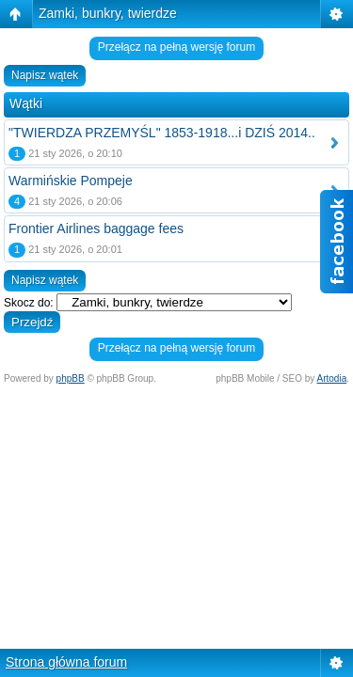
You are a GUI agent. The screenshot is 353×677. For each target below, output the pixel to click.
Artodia (332, 378)
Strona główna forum (66, 661)
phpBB (70, 378)
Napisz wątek (44, 75)
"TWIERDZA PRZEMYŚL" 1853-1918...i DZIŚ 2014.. (161, 132)
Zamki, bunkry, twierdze (108, 13)
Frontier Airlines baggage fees (96, 228)
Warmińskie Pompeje (70, 180)
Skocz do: (29, 302)
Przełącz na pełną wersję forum (176, 47)
